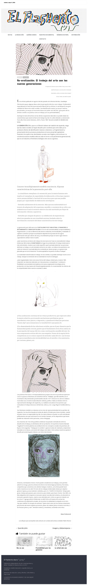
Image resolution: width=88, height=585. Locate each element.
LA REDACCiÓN (19, 35)
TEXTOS (20, 77)
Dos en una (20, 548)
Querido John (22, 528)
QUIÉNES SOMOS (31, 35)
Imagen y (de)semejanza (62, 528)
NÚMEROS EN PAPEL (63, 35)
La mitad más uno (61, 548)
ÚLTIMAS (26, 77)
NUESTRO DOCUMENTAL (46, 35)
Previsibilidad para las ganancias (43, 549)
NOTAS (10, 35)
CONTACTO (42, 39)
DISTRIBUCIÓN (76, 35)
